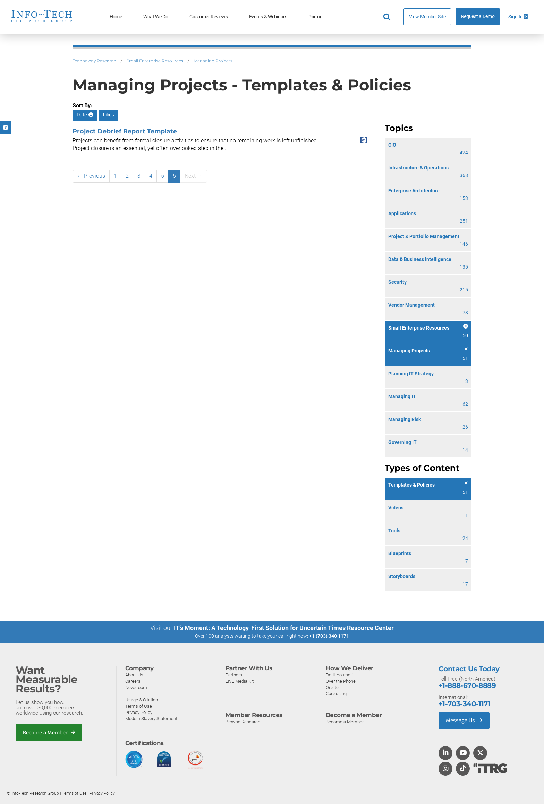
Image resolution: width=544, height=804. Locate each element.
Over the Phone (341, 681)
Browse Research (243, 721)
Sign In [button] (518, 17)
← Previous (91, 176)
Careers (133, 681)
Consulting (336, 693)
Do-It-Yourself (339, 675)
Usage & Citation (141, 699)
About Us (134, 675)
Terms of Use (138, 706)
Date (85, 115)
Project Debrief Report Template (125, 131)
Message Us (464, 720)
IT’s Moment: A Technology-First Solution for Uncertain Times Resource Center (284, 627)
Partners (234, 675)
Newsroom (136, 687)
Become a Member (49, 732)
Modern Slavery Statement (151, 718)
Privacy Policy (138, 712)
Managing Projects (213, 60)
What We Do (155, 17)
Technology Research (94, 60)
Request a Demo (478, 16)
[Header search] (388, 17)
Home (116, 17)
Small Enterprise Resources (155, 60)
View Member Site (427, 16)
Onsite (332, 687)
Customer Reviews (208, 17)
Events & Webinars (268, 17)
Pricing (315, 17)
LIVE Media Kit (240, 681)
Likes (108, 115)
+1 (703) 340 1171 (329, 636)
